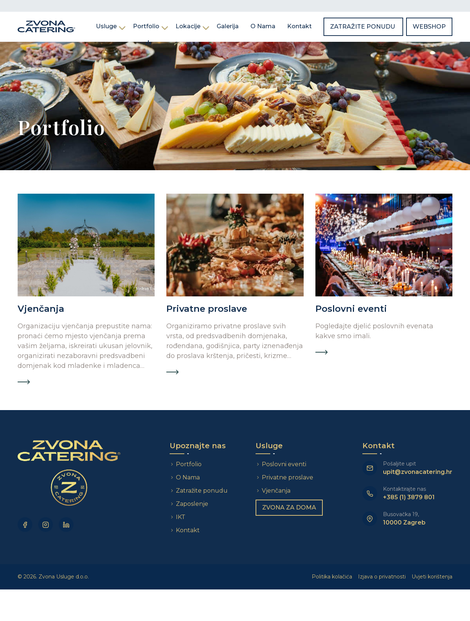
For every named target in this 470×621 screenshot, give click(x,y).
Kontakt (299, 26)
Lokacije (188, 26)
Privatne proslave (287, 477)
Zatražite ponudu (363, 26)
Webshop (429, 26)
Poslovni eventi (284, 464)
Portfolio (146, 26)
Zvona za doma (289, 507)
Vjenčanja (276, 490)
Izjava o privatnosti (382, 576)
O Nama (262, 26)
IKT (180, 517)
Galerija (228, 26)
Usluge (106, 26)
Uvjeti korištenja (432, 576)
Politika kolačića (332, 576)
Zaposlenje (192, 503)
